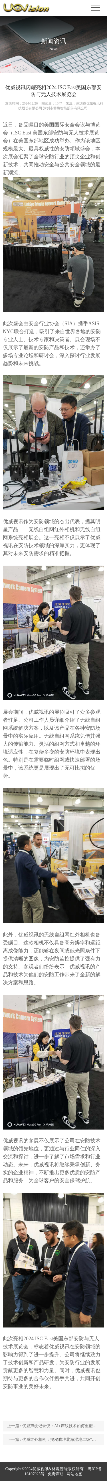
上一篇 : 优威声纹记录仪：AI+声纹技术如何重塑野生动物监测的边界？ (55, 1426)
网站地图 (74, 1474)
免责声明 (56, 1474)
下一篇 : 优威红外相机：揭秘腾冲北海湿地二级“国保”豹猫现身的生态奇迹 (55, 1439)
